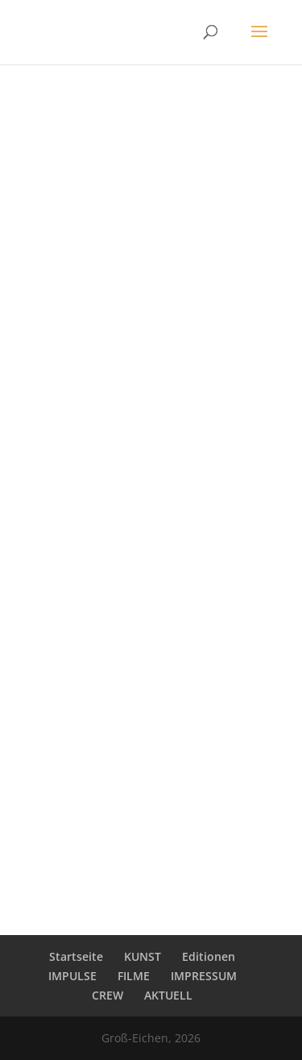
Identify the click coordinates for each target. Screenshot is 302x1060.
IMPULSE (72, 975)
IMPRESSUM (204, 975)
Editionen (208, 956)
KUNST (142, 956)
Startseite (76, 956)
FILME (134, 975)
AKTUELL (168, 995)
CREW (107, 995)
